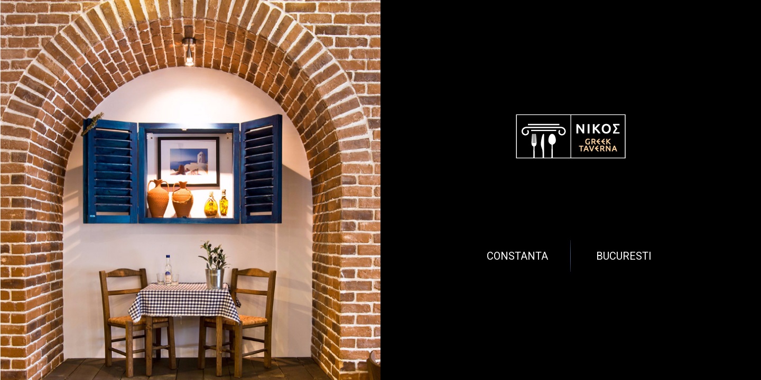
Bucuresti (624, 256)
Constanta (517, 256)
